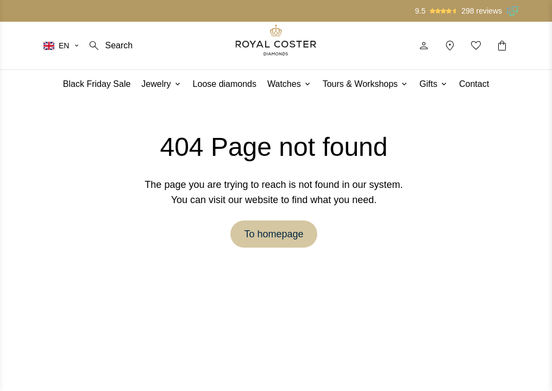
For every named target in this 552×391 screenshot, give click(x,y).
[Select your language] (61, 46)
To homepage (273, 234)
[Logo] (276, 39)
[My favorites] (476, 46)
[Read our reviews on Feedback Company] (512, 10)
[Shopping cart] (502, 46)
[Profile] (424, 46)
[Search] (110, 45)
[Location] (450, 46)
